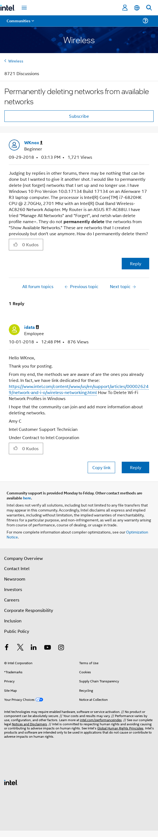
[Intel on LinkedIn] (33, 648)
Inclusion (12, 620)
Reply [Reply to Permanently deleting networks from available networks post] (135, 263)
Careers (11, 600)
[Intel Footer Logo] (11, 782)
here (27, 498)
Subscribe (79, 116)
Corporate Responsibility (28, 610)
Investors (13, 589)
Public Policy (16, 631)
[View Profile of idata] (31, 327)
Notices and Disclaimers (29, 723)
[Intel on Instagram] (61, 648)
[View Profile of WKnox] (33, 143)
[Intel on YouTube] (47, 648)
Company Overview (23, 558)
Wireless (15, 61)
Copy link (101, 467)
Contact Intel (16, 568)
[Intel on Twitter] (20, 648)
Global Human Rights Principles (120, 728)
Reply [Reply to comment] (135, 467)
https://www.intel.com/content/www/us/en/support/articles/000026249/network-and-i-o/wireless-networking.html (79, 389)
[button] (15, 244)
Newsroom (14, 579)
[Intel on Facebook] (6, 648)
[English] (137, 7)
